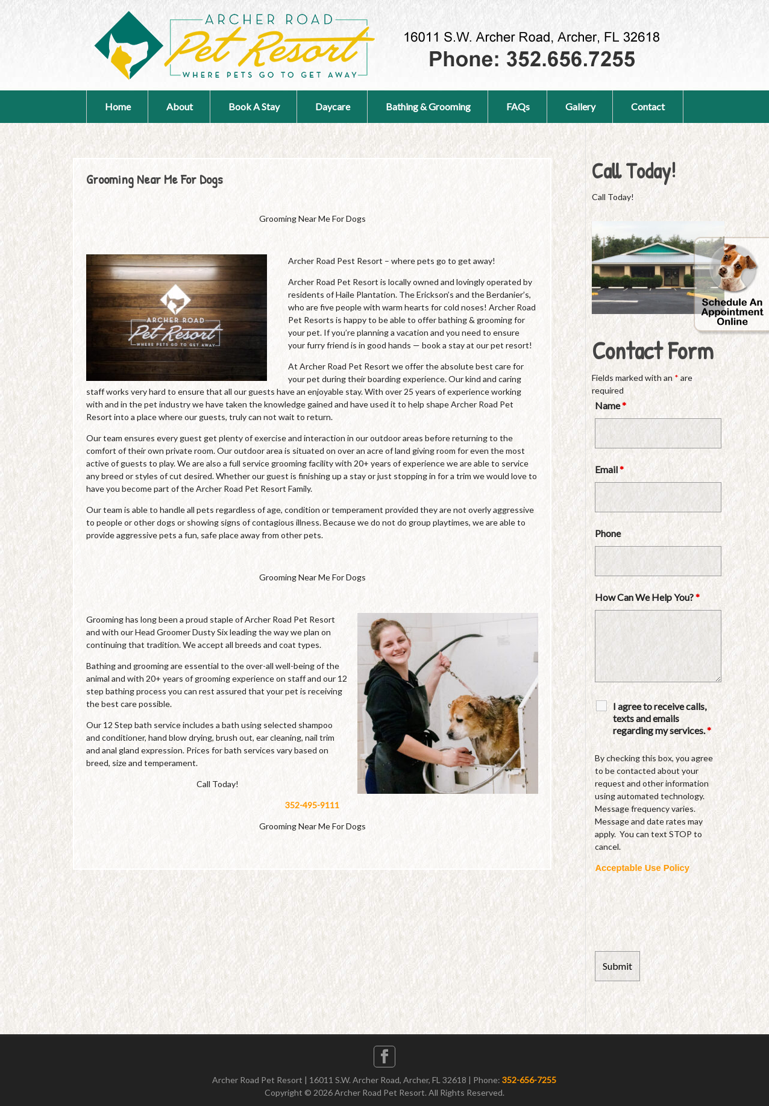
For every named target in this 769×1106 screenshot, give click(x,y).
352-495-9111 (312, 805)
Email (609, 469)
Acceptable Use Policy (642, 868)
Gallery (580, 106)
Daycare (332, 106)
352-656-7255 (529, 1080)
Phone (608, 533)
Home (118, 106)
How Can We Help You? (647, 597)
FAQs (518, 106)
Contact (648, 106)
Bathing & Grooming (428, 106)
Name (610, 405)
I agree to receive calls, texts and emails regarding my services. (662, 718)
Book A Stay (254, 106)
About (179, 106)
